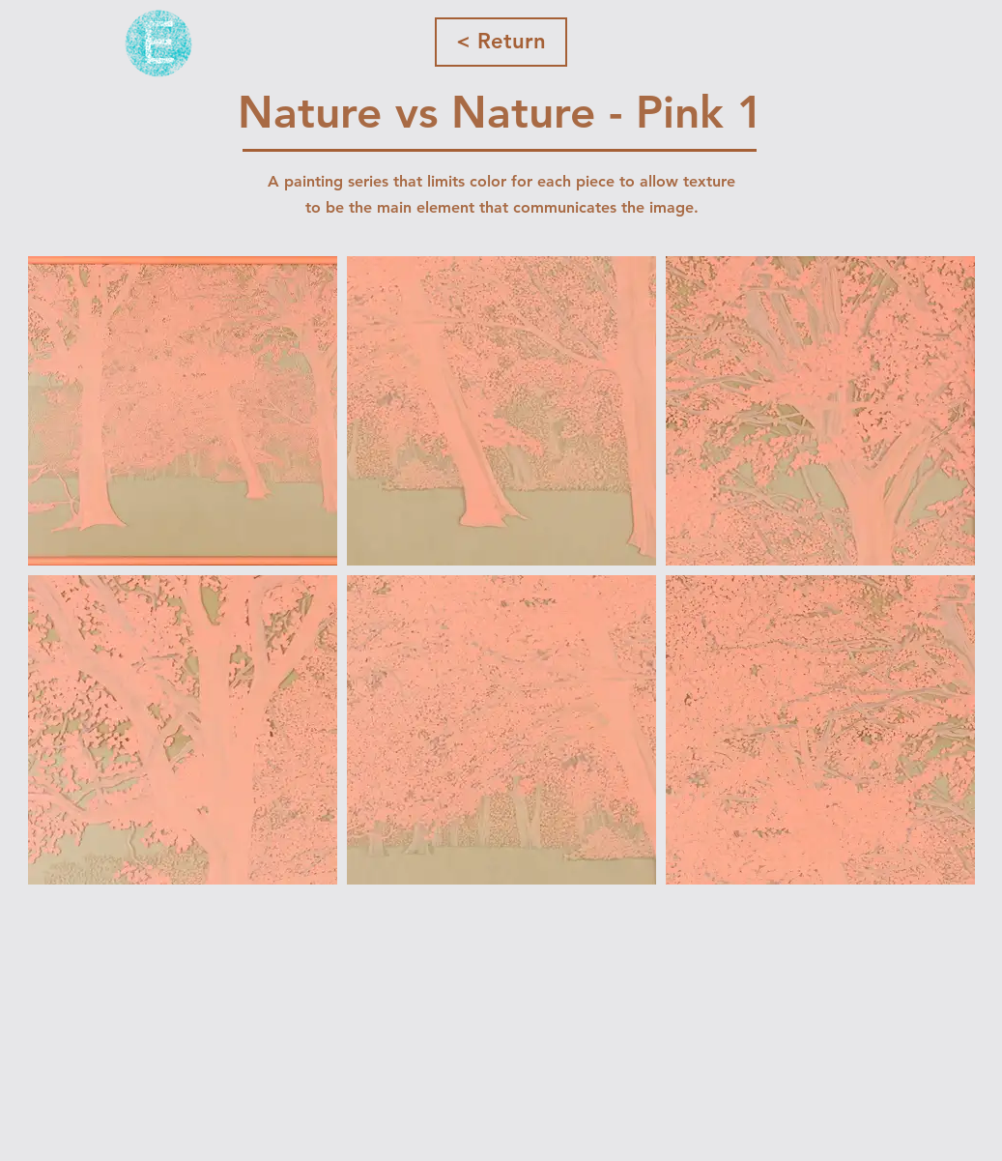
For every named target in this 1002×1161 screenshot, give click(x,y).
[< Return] (501, 42)
